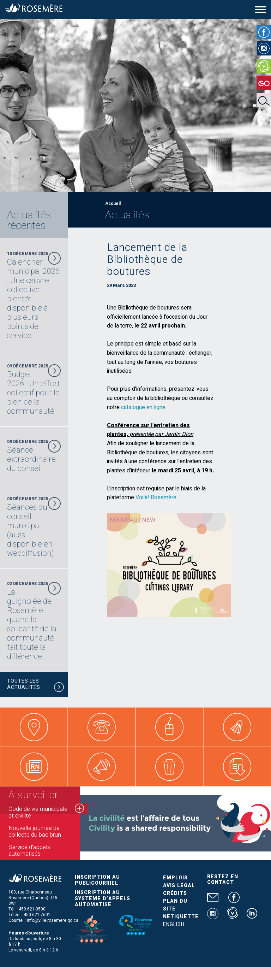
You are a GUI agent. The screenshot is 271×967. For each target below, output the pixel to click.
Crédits (175, 893)
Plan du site (175, 905)
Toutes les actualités (35, 685)
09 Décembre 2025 (34, 389)
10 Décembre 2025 (34, 295)
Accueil (113, 203)
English (174, 924)
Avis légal (179, 885)
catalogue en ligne (143, 407)
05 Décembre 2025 (34, 527)
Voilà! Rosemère (156, 497)
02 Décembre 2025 (34, 620)
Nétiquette (181, 916)
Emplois (175, 877)
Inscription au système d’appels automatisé (102, 898)
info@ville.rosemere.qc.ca (52, 920)
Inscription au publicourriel (97, 880)
